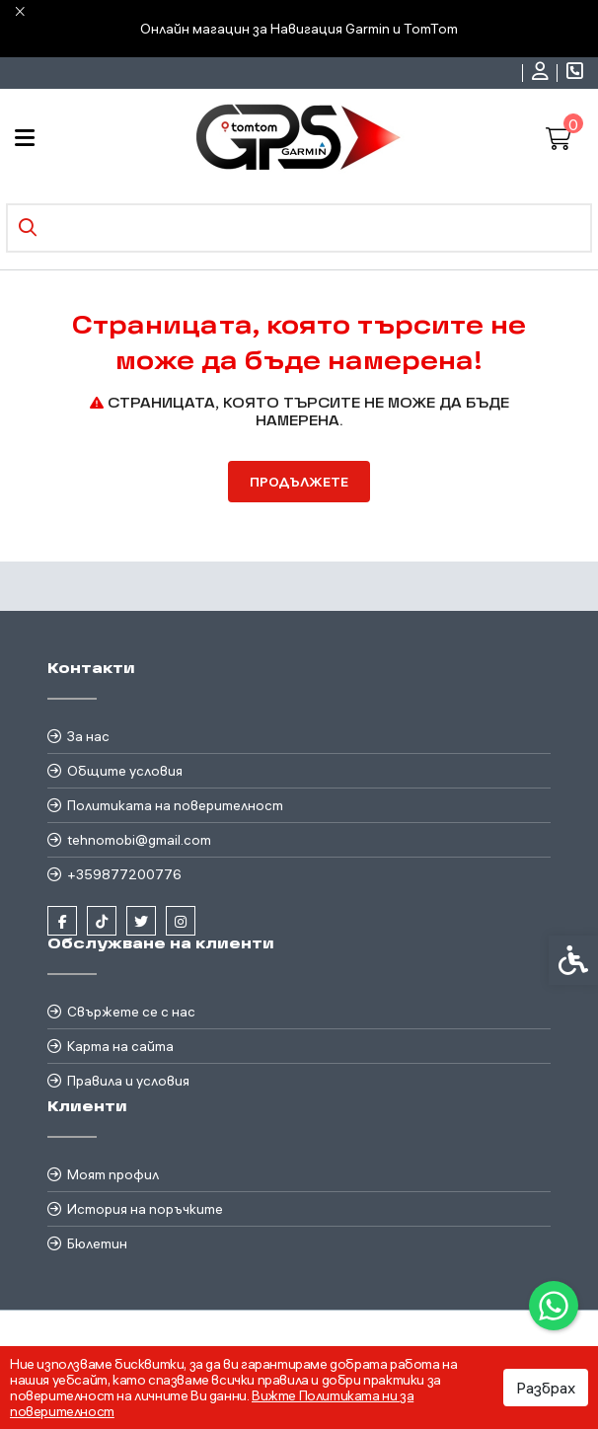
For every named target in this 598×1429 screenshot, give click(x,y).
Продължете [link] (299, 481)
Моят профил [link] (113, 1174)
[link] (553, 1305)
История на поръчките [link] (145, 1209)
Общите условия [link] (125, 771)
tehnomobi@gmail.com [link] (139, 840)
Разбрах (545, 1387)
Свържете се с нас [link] (131, 1011)
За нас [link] (88, 736)
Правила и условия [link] (128, 1081)
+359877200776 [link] (124, 874)
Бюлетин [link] (97, 1243)
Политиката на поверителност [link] (175, 805)
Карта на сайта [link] (120, 1046)
